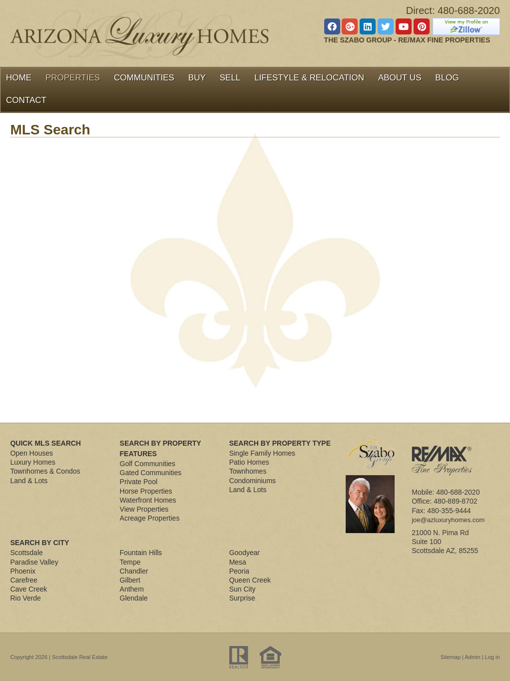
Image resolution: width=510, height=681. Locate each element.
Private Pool (138, 482)
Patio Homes (249, 462)
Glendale (134, 598)
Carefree (23, 580)
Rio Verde (25, 598)
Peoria (239, 571)
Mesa (237, 562)
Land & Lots (28, 481)
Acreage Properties (150, 518)
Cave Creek (28, 589)
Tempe (130, 562)
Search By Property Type (280, 443)
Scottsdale (26, 553)
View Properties (144, 509)
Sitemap (451, 657)
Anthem (132, 589)
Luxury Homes (32, 462)
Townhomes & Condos (45, 471)
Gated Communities (151, 473)
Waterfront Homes (148, 500)
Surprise (242, 598)
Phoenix (22, 571)
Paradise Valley (34, 562)
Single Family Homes (262, 453)
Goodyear (244, 553)
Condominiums (252, 481)
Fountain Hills (141, 553)
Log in (492, 657)
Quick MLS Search (45, 443)
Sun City (242, 589)
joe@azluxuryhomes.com (448, 520)
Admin (472, 657)
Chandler (134, 571)
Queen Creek (250, 580)
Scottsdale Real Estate (79, 657)
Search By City (39, 543)
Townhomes (248, 471)
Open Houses (31, 453)
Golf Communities (147, 464)
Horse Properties (146, 491)
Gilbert (130, 580)
